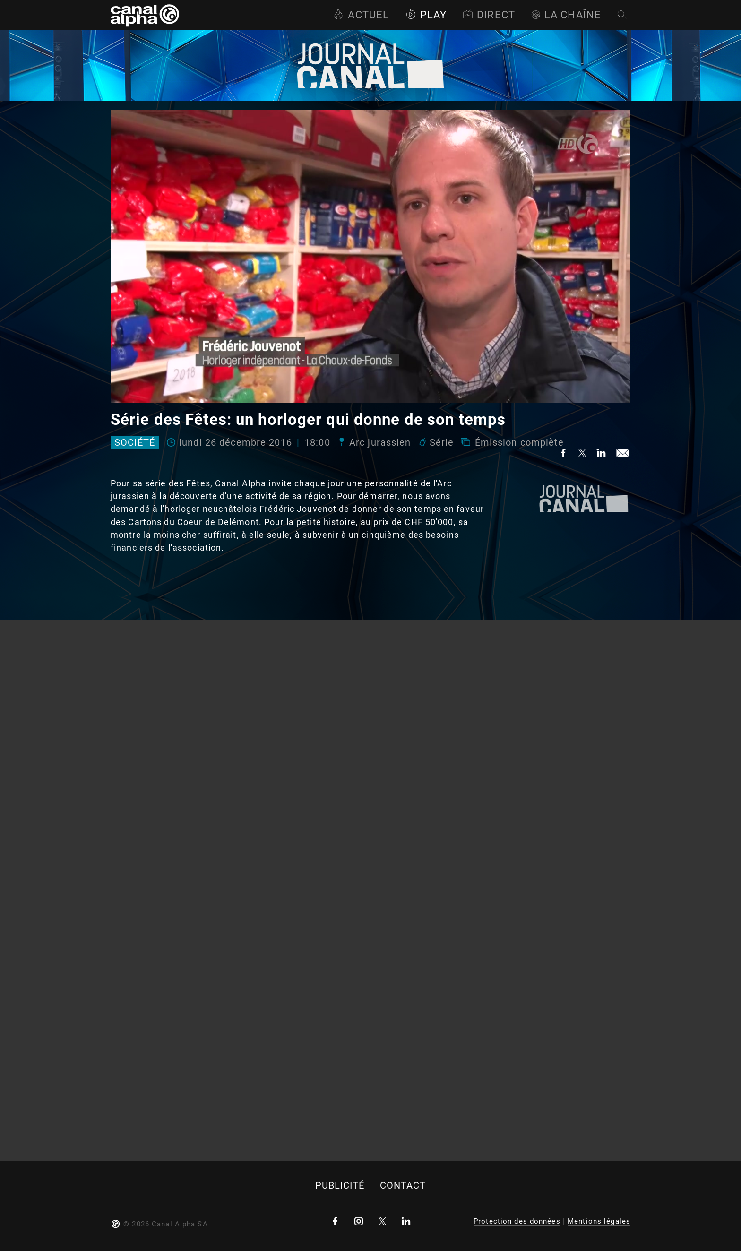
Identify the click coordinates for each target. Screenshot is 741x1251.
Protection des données (517, 1221)
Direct (489, 15)
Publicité (340, 1185)
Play (426, 15)
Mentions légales (599, 1221)
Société (134, 442)
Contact (403, 1185)
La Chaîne (566, 15)
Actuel (361, 15)
